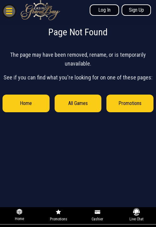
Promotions (129, 103)
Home (26, 103)
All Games (78, 103)
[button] (9, 11)
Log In (104, 10)
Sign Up (136, 10)
